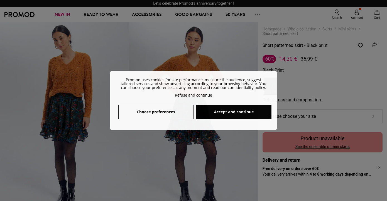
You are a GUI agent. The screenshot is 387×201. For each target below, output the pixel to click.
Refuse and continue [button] (193, 95)
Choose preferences (156, 111)
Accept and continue (234, 111)
